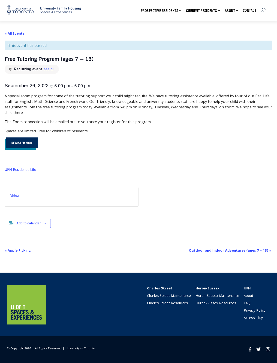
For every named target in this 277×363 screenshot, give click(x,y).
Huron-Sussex (208, 288)
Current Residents (201, 10)
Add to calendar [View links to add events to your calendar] (28, 223)
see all (49, 69)
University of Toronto (80, 348)
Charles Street (159, 288)
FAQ (247, 303)
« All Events (14, 33)
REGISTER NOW (22, 142)
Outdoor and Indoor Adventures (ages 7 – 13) (230, 250)
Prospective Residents (159, 10)
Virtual (14, 195)
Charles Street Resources (167, 303)
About (230, 10)
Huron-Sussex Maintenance (217, 295)
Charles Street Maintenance (169, 295)
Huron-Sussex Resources (216, 303)
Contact (249, 10)
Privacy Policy (254, 310)
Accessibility (253, 317)
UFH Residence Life (20, 169)
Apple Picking (18, 250)
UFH (247, 288)
